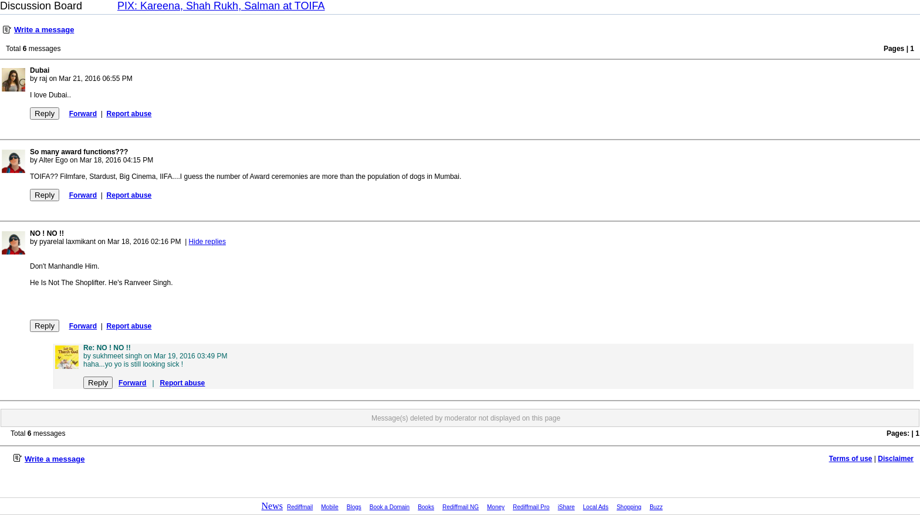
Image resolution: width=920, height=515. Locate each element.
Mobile (329, 507)
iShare (566, 507)
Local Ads (595, 507)
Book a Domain (390, 507)
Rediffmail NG (460, 507)
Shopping (629, 507)
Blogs (354, 507)
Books (426, 507)
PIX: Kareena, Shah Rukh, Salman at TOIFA (221, 6)
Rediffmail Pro (531, 507)
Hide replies (207, 242)
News (272, 506)
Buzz (656, 507)
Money (496, 507)
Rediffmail (300, 507)
